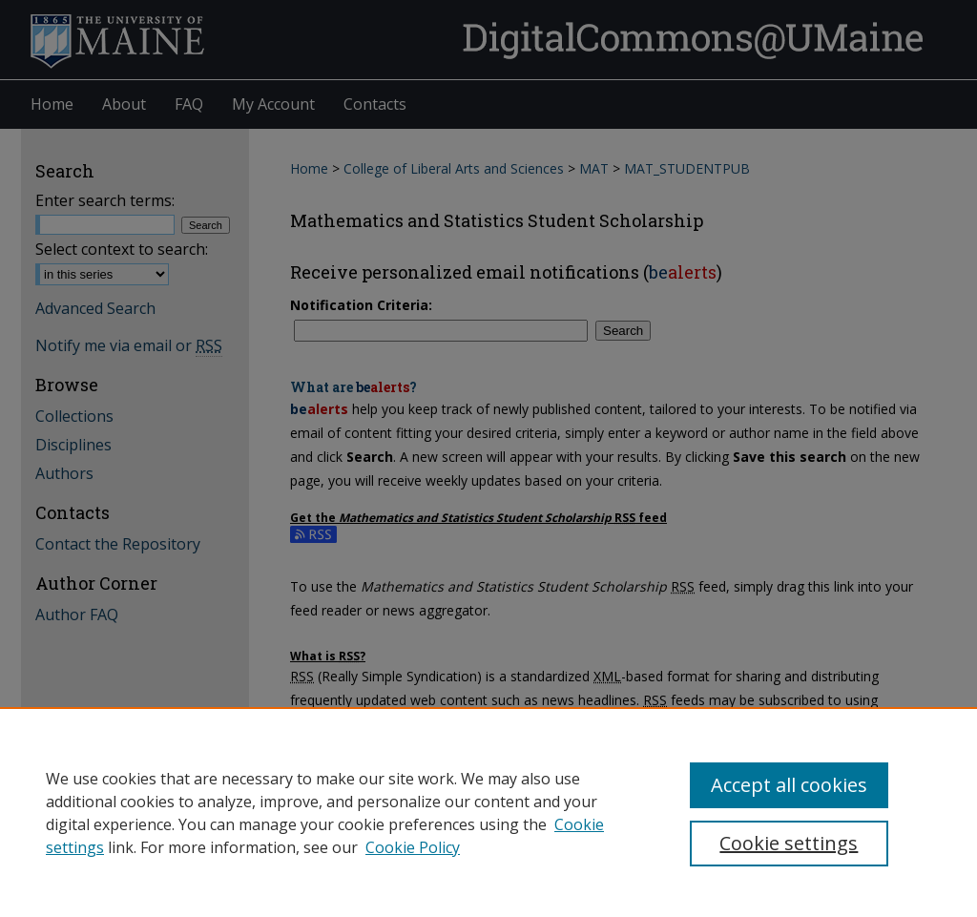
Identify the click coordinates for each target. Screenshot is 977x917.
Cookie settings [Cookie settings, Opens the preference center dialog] (788, 843)
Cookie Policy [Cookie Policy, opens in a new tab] (412, 847)
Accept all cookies (789, 785)
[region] (488, 812)
